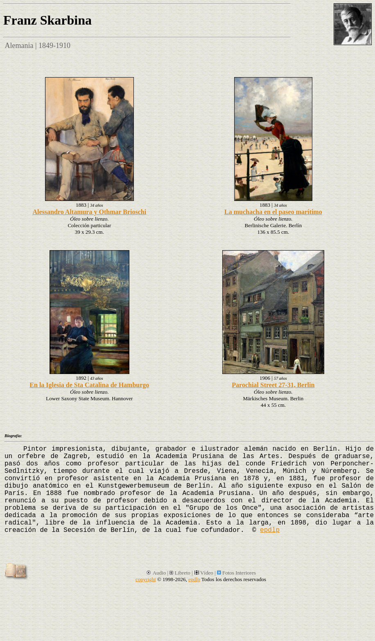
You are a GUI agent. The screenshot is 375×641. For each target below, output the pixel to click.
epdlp (270, 530)
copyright (146, 579)
